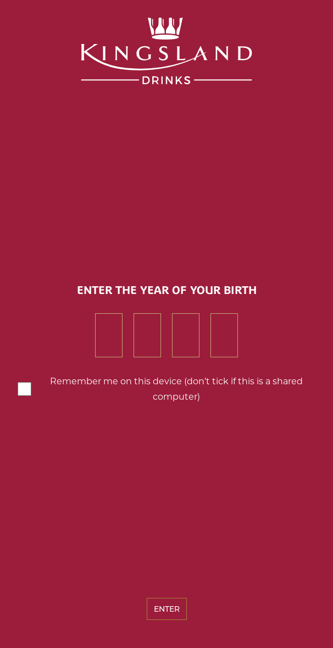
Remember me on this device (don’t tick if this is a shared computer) (176, 388)
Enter (167, 609)
